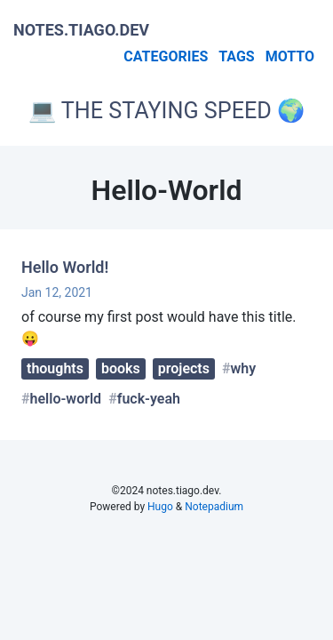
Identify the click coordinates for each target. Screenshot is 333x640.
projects (184, 368)
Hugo (160, 506)
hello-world (66, 398)
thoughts (55, 368)
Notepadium (214, 506)
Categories (165, 56)
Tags (236, 56)
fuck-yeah (148, 398)
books (120, 368)
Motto (290, 56)
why (244, 368)
